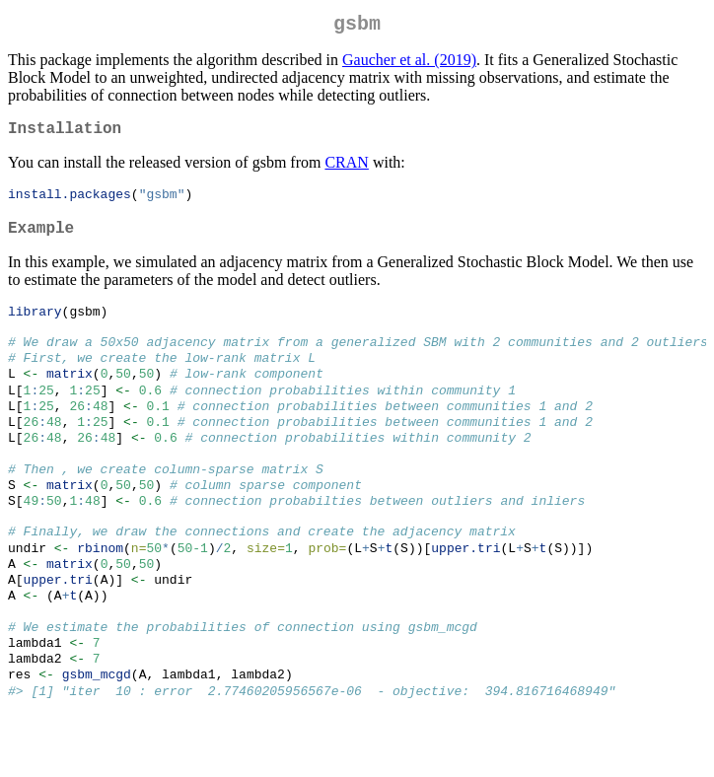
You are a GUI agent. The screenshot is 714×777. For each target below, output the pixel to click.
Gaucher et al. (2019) (409, 63)
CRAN (346, 170)
